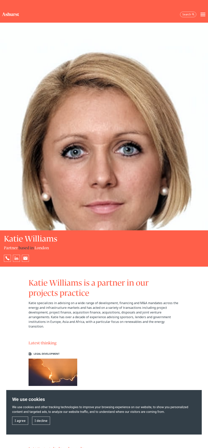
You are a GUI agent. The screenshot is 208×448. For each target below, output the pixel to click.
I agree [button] (20, 421)
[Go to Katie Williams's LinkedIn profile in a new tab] (16, 258)
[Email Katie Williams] (25, 258)
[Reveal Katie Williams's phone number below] (7, 258)
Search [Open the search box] (188, 14)
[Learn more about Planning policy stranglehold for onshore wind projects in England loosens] (53, 385)
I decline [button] (41, 421)
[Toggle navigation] (203, 14)
